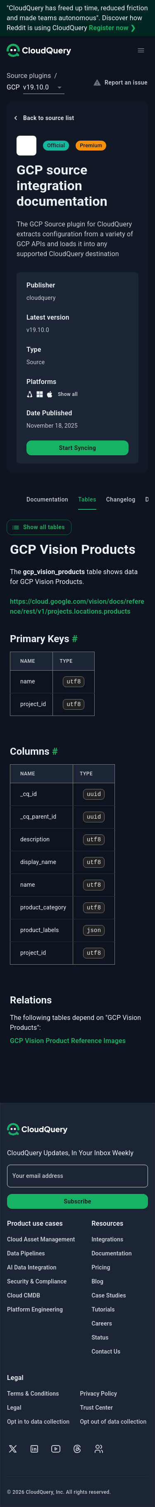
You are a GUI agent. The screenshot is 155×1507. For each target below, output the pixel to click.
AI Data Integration (32, 1267)
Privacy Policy (98, 1393)
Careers (101, 1323)
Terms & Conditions (33, 1393)
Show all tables (38, 528)
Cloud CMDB (23, 1295)
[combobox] (43, 87)
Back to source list (43, 118)
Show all (68, 394)
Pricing (100, 1267)
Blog (97, 1281)
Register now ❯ (112, 28)
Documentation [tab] (47, 500)
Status (99, 1337)
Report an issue (121, 82)
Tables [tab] (87, 504)
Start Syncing (77, 448)
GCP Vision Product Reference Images (68, 1041)
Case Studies (108, 1295)
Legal (14, 1407)
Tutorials (102, 1309)
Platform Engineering (35, 1309)
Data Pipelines (26, 1253)
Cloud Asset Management (41, 1239)
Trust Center (96, 1407)
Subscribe (77, 1201)
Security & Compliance (37, 1281)
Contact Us (105, 1351)
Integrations (107, 1239)
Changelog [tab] (121, 500)
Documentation (111, 1253)
